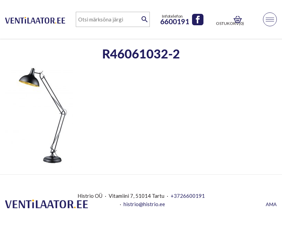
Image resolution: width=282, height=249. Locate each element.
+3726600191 (188, 196)
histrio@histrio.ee (144, 204)
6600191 (174, 21)
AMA (271, 204)
